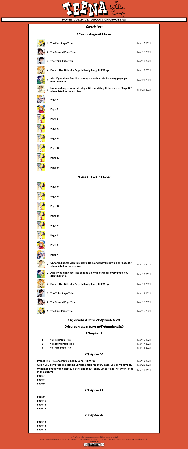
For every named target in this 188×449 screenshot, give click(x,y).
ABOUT (96, 19)
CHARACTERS (115, 19)
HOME (67, 19)
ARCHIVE (81, 19)
